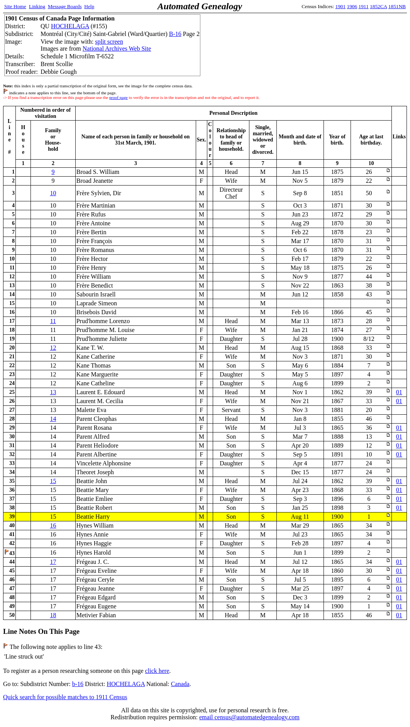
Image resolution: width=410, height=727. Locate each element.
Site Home (15, 6)
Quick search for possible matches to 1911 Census (65, 697)
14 (53, 418)
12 (53, 347)
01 (399, 392)
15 (53, 481)
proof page (118, 97)
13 (53, 392)
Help (89, 6)
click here (157, 670)
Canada (180, 684)
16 (53, 525)
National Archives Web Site (117, 48)
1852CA (378, 6)
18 (53, 615)
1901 (340, 6)
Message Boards (65, 6)
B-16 (175, 34)
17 (53, 561)
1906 (352, 6)
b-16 (77, 684)
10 (53, 193)
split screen (109, 41)
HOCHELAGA (70, 26)
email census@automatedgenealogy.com (249, 717)
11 (53, 321)
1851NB (397, 6)
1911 (364, 6)
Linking (37, 6)
